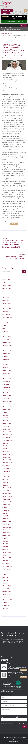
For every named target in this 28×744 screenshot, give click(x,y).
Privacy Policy (21, 723)
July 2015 (5, 602)
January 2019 (6, 491)
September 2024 (7, 351)
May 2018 (5, 513)
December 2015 (7, 591)
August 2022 (6, 409)
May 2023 (5, 390)
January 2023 (6, 398)
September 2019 (7, 468)
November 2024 (7, 345)
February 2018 (7, 521)
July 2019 (5, 474)
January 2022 (6, 426)
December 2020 (7, 432)
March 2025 (6, 334)
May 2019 (5, 479)
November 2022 (7, 401)
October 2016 (6, 563)
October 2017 (6, 530)
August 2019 (6, 471)
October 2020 (6, 437)
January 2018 (6, 524)
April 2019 (5, 482)
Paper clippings (7, 285)
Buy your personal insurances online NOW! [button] (14, 21)
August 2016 (6, 569)
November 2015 (7, 594)
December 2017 (7, 527)
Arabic (14, 224)
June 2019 (6, 477)
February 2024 (7, 370)
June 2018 (6, 510)
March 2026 (6, 300)
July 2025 (5, 323)
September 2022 (7, 407)
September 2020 (7, 440)
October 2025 (6, 314)
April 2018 (5, 516)
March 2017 (6, 549)
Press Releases (8, 33)
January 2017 (6, 555)
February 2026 (7, 303)
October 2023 (6, 381)
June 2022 (6, 412)
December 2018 (7, 493)
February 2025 (7, 337)
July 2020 (5, 443)
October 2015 (6, 597)
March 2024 (6, 367)
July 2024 (5, 356)
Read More (23, 670)
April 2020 (5, 449)
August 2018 (6, 504)
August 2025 (6, 320)
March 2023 (6, 393)
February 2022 (7, 423)
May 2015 (5, 608)
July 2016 (5, 572)
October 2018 (6, 499)
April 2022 (5, 418)
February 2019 (7, 488)
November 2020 (7, 435)
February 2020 (7, 454)
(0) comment (13, 58)
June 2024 (6, 359)
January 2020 (6, 457)
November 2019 (7, 463)
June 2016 (6, 574)
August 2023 (6, 387)
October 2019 (6, 465)
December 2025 (7, 309)
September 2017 (7, 532)
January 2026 (6, 306)
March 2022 (6, 421)
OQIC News (6, 282)
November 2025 (7, 311)
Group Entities (7, 10)
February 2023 (7, 395)
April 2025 (5, 331)
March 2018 (6, 518)
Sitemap (11, 741)
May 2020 (5, 446)
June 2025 (6, 325)
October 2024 (6, 348)
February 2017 (7, 552)
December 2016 (7, 558)
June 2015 (6, 605)
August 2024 (6, 353)
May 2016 (5, 577)
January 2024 (6, 373)
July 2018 (5, 507)
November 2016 (7, 560)
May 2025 (5, 328)
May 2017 (5, 544)
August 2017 (6, 535)
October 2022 (6, 404)
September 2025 (7, 317)
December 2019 (7, 460)
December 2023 (7, 376)
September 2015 (7, 600)
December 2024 (7, 342)
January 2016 (6, 588)
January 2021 (6, 429)
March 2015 (6, 611)
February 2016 (7, 586)
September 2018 (7, 502)
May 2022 (5, 415)
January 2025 (6, 339)
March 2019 (6, 485)
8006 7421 (10, 16)
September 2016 (7, 566)
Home (2, 33)
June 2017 (6, 541)
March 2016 (6, 583)
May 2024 (5, 362)
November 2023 (7, 379)
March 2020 (6, 451)
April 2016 (5, 580)
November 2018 (7, 496)
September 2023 (7, 384)
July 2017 (5, 538)
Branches (5, 13)
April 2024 (5, 365)
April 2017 (5, 546)
